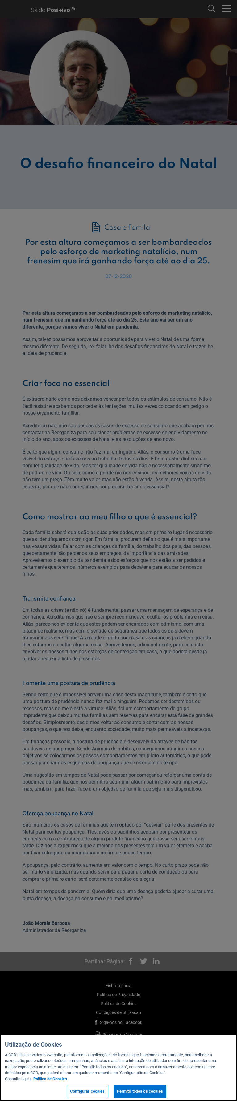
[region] (118, 1068)
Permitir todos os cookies (140, 1091)
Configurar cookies (87, 1091)
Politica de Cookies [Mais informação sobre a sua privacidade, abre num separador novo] (50, 1079)
